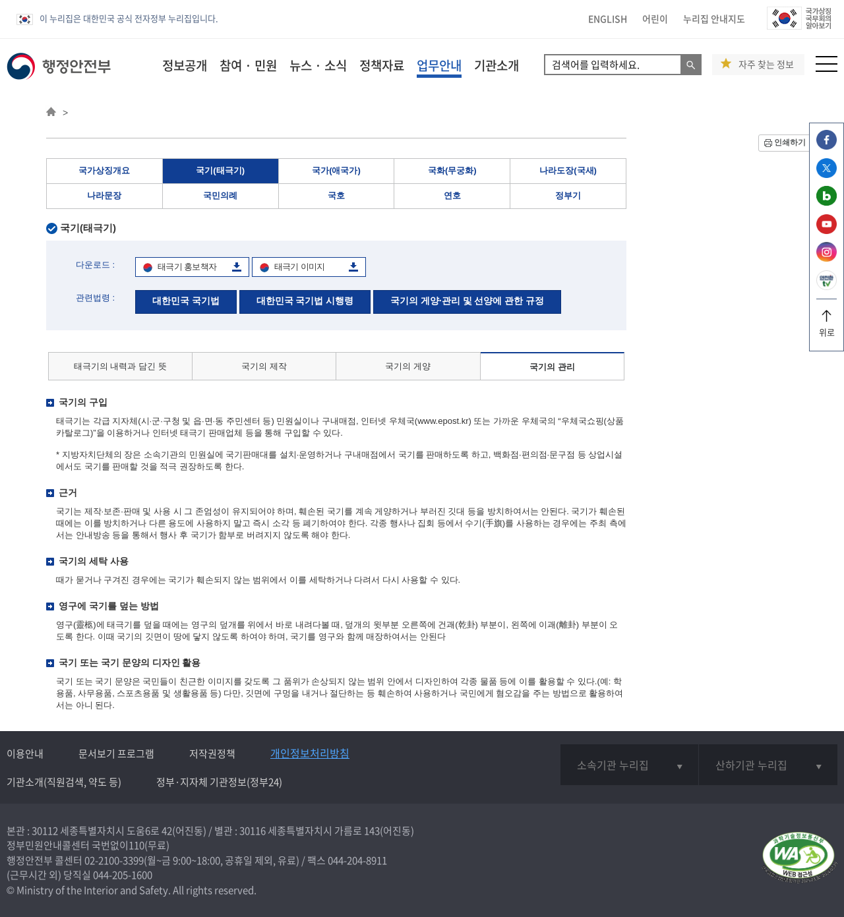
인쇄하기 (790, 142)
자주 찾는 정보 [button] (766, 64)
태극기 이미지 (299, 267)
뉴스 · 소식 (318, 65)
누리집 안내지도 (714, 18)
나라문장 (104, 195)
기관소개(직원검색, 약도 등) (64, 782)
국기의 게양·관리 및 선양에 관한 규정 (467, 300)
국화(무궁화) (452, 170)
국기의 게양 (408, 366)
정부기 (568, 195)
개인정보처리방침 (309, 753)
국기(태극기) (220, 170)
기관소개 (496, 65)
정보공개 (184, 65)
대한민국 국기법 (186, 300)
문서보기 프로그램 (116, 753)
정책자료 (381, 65)
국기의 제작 (264, 366)
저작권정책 (212, 753)
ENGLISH (607, 18)
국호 (336, 195)
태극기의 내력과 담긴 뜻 (120, 366)
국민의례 (220, 195)
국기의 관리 (552, 367)
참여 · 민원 (248, 65)
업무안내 (439, 65)
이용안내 (25, 753)
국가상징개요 (104, 170)
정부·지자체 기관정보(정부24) (219, 782)
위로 (826, 327)
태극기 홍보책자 (187, 267)
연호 (452, 195)
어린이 (655, 18)
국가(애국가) (336, 170)
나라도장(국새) (568, 170)
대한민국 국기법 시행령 (305, 300)
